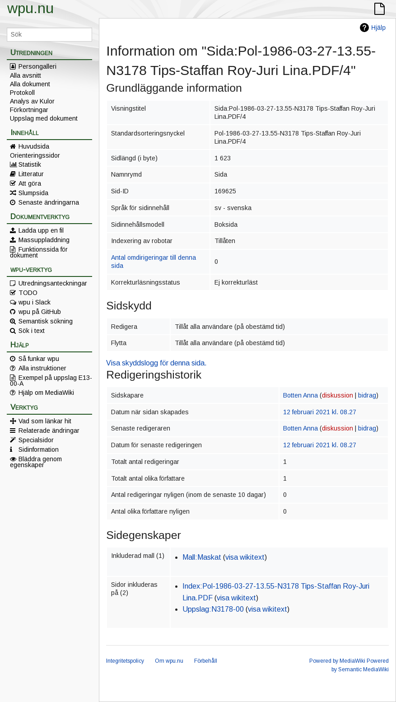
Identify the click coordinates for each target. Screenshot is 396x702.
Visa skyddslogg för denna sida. (156, 363)
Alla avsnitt (25, 75)
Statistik (30, 164)
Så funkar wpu (39, 359)
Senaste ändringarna (49, 202)
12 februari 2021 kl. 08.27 (319, 412)
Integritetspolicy (125, 661)
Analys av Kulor (32, 101)
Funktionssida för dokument (39, 252)
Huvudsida (34, 146)
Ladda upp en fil (41, 230)
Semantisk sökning (46, 321)
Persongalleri (37, 66)
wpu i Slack (35, 302)
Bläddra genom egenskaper (36, 462)
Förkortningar (29, 109)
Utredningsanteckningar (53, 283)
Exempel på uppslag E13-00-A (51, 380)
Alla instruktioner (42, 368)
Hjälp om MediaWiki (46, 392)
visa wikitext (245, 557)
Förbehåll (205, 661)
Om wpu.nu (169, 661)
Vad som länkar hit (45, 421)
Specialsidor (36, 440)
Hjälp (378, 27)
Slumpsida (33, 193)
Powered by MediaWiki (337, 661)
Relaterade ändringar (49, 430)
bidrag (367, 395)
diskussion (337, 395)
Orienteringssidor (35, 155)
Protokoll (22, 92)
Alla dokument (30, 84)
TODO (28, 293)
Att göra (30, 183)
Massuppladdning (44, 240)
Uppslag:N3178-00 (213, 609)
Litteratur (31, 174)
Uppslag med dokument (44, 118)
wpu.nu (30, 8)
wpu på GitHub (40, 312)
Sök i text (32, 331)
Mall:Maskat (201, 557)
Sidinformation (39, 449)
